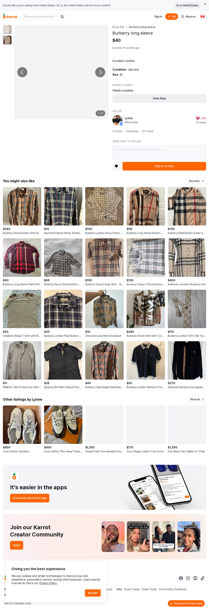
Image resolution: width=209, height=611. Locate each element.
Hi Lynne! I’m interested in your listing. (159, 152)
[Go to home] (10, 16)
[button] (196, 181)
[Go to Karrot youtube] (195, 578)
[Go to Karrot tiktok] (202, 578)
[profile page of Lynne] (117, 120)
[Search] (62, 16)
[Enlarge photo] (61, 72)
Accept (93, 593)
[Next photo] (100, 72)
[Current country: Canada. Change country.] (202, 16)
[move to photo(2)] (7, 40)
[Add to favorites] (116, 166)
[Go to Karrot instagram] (188, 578)
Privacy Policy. (48, 583)
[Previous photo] (22, 72)
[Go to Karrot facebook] (181, 578)
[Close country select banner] (205, 3)
